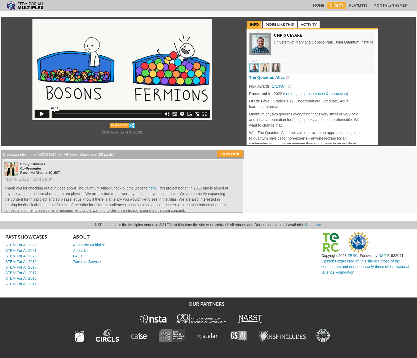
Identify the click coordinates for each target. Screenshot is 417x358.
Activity (309, 24)
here (152, 188)
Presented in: (261, 94)
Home (318, 5)
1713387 (279, 86)
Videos (336, 5)
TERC (353, 255)
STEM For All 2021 (21, 250)
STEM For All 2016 (21, 278)
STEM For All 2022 (21, 245)
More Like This (280, 24)
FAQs (77, 256)
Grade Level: (260, 101)
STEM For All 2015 (21, 284)
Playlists (358, 5)
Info (254, 24)
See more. (313, 225)
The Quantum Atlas (267, 77)
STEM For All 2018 (21, 267)
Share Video (119, 125)
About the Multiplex (89, 245)
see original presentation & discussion (315, 94)
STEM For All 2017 (21, 273)
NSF (382, 255)
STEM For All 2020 (21, 256)
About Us (81, 250)
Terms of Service (87, 262)
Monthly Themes (390, 5)
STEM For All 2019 (21, 262)
